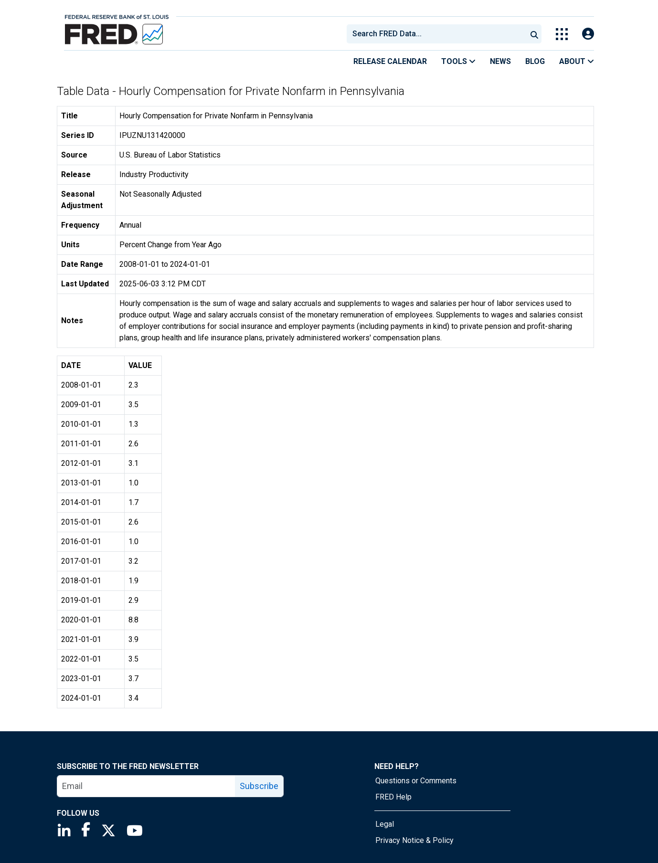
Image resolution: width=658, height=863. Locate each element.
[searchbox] (438, 33)
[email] (146, 786)
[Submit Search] (534, 33)
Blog (535, 61)
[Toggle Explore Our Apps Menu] (562, 34)
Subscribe (259, 786)
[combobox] (436, 33)
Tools (458, 61)
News (500, 61)
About (576, 61)
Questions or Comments (415, 780)
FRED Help (393, 796)
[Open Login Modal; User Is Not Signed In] (588, 34)
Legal (384, 824)
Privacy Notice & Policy (414, 840)
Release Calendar (390, 61)
